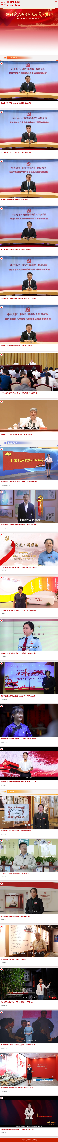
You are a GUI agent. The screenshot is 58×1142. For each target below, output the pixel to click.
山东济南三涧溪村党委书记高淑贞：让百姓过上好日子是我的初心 (18, 610)
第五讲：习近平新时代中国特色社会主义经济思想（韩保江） (17, 152)
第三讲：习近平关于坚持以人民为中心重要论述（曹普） (16, 249)
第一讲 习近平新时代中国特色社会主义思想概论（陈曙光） (17, 345)
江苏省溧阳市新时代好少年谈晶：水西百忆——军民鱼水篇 (17, 1002)
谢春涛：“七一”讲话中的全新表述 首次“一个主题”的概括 (16, 434)
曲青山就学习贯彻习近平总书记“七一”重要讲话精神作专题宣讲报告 (19, 393)
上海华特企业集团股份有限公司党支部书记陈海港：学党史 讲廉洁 (19, 567)
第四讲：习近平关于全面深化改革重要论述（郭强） (15, 199)
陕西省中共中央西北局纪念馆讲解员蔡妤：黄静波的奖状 (16, 830)
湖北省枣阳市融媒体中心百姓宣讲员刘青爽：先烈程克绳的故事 (18, 1045)
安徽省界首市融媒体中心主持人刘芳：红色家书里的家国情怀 (17, 1129)
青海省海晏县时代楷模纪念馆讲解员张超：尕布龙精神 (15, 916)
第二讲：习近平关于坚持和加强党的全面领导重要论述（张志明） (18, 298)
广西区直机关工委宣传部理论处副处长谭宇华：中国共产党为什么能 (19, 481)
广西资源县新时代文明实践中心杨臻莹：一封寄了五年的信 (17, 1087)
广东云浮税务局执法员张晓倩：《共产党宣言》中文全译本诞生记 (18, 653)
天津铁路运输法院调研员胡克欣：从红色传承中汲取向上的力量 (18, 696)
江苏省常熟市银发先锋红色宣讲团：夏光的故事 (14, 959)
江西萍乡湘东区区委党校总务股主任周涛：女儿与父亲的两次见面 (18, 524)
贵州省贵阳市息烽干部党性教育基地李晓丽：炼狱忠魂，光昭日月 (18, 781)
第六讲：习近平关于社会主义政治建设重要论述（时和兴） (17, 103)
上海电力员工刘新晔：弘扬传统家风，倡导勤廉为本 (15, 873)
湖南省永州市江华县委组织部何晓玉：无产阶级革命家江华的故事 (18, 739)
